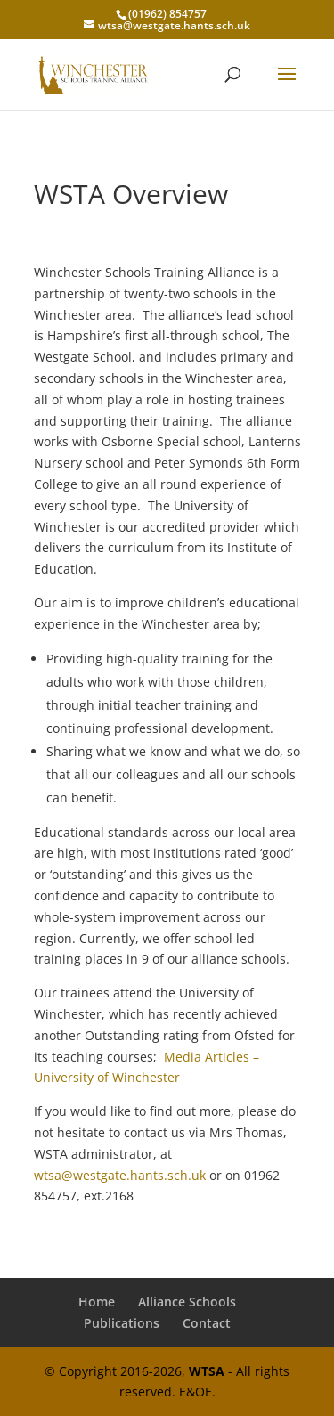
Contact (207, 1322)
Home (96, 1301)
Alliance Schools (187, 1301)
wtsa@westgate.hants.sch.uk (120, 1175)
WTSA (206, 1371)
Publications (121, 1322)
